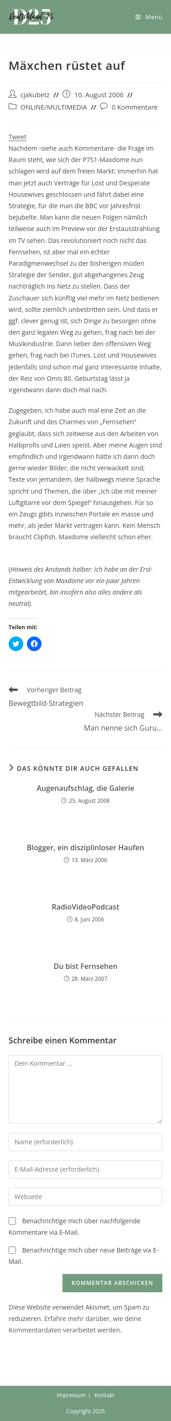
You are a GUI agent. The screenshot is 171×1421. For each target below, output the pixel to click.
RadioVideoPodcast (85, 907)
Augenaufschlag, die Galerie (85, 788)
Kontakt (104, 1395)
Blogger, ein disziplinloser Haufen (85, 847)
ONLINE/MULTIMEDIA (54, 107)
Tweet (17, 136)
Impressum (71, 1395)
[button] (31, 17)
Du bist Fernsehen (85, 966)
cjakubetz (35, 94)
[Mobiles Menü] (148, 17)
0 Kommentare (135, 107)
